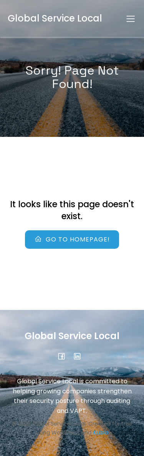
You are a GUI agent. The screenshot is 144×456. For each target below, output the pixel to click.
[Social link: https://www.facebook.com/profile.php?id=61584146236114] (64, 356)
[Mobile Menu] (130, 18)
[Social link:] (80, 356)
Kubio (101, 432)
